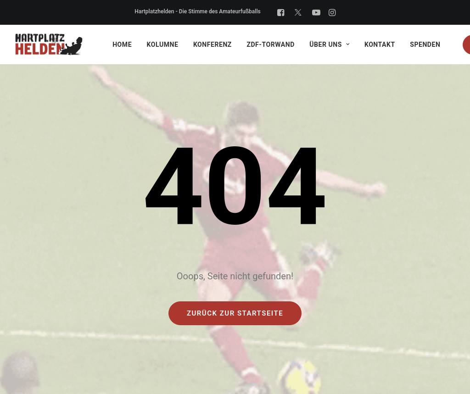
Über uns (329, 44)
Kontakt (379, 44)
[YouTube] (316, 12)
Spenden (425, 44)
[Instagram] (332, 12)
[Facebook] (280, 12)
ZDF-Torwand (270, 44)
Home (122, 44)
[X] (298, 12)
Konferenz (212, 44)
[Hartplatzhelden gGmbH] (49, 44)
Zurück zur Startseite (235, 313)
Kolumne (163, 44)
